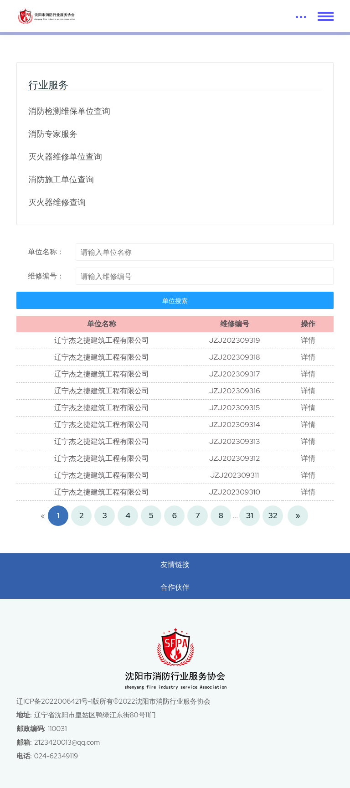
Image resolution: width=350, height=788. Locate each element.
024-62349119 (56, 756)
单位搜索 (175, 301)
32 (273, 515)
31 (249, 515)
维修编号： (46, 276)
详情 (308, 340)
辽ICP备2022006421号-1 (54, 701)
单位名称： (46, 252)
